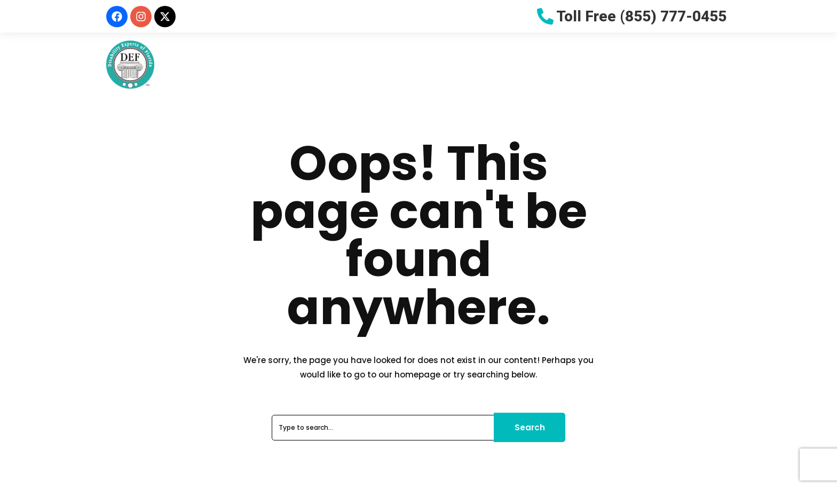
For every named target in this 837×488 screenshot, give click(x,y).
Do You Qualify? (428, 64)
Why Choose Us (337, 64)
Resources (508, 64)
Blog (642, 64)
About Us (261, 64)
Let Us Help (587, 64)
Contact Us (697, 64)
